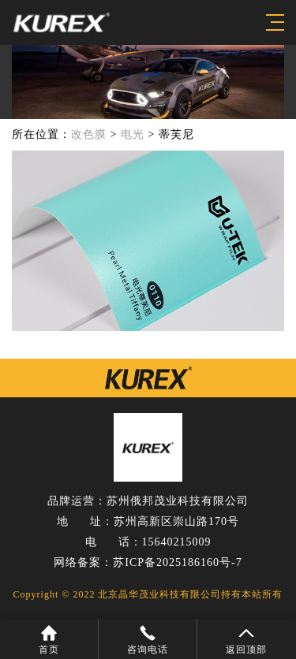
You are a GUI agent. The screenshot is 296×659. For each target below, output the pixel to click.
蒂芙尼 (176, 134)
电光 (132, 134)
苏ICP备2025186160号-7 (177, 562)
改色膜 (89, 134)
